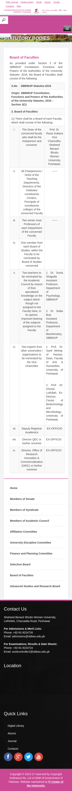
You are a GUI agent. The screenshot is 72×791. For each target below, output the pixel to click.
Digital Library (27, 2)
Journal (12, 741)
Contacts (10, 6)
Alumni (12, 733)
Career (47, 2)
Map (19, 6)
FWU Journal (12, 2)
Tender (56, 2)
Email (39, 2)
